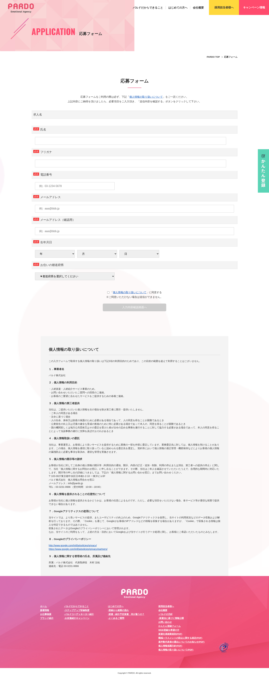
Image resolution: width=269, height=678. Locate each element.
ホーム (43, 606)
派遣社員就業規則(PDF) (170, 634)
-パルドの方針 (165, 614)
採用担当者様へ (166, 606)
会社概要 (198, 7)
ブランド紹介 (47, 618)
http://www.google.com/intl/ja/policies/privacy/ (73, 545)
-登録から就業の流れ (118, 610)
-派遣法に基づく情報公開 (171, 618)
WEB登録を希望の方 (168, 630)
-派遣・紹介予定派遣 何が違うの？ (126, 614)
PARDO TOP (213, 57)
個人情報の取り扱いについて (146, 96)
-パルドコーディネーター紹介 (79, 614)
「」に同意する (134, 292)
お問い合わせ (165, 622)
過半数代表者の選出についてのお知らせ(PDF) (181, 642)
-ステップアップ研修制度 (76, 610)
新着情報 (44, 610)
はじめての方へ (178, 7)
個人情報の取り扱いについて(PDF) (175, 649)
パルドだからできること (148, 7)
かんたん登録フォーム (169, 626)
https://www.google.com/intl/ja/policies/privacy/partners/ (78, 549)
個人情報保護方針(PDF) (170, 646)
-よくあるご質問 (116, 618)
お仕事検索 (45, 614)
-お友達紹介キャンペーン (76, 618)
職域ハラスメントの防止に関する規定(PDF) (180, 638)
